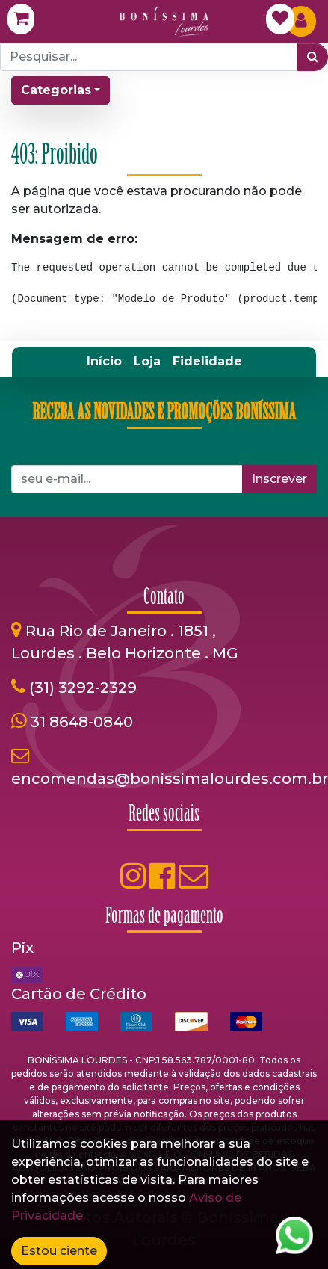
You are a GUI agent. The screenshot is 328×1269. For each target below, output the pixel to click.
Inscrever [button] (279, 479)
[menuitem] (104, 362)
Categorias (56, 90)
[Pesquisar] (312, 57)
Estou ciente (59, 1251)
